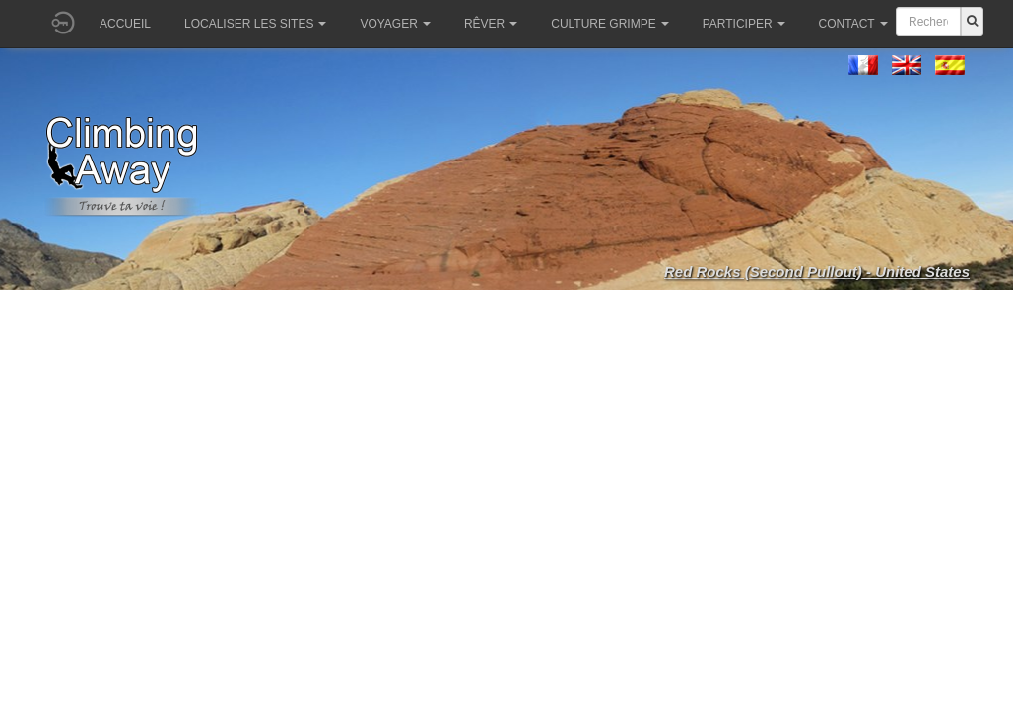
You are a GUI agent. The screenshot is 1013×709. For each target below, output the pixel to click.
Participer (744, 24)
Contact (853, 24)
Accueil (125, 24)
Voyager (395, 24)
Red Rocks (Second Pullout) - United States (817, 271)
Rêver (490, 24)
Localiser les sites (255, 24)
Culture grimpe (609, 24)
